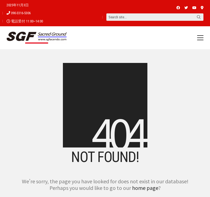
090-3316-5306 (21, 13)
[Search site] (199, 17)
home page (145, 187)
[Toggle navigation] (200, 38)
